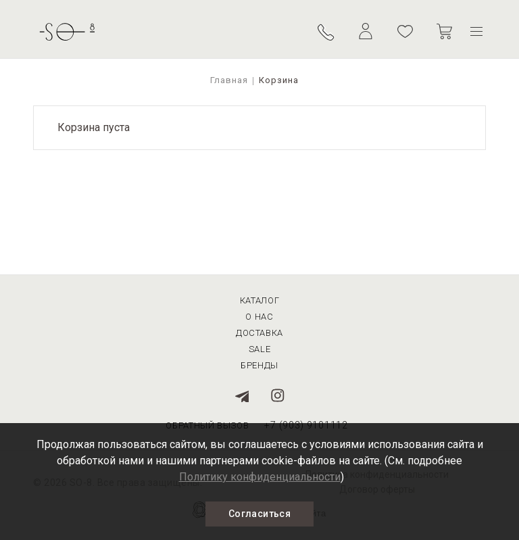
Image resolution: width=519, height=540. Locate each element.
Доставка (259, 333)
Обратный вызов (327, 31)
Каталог (260, 300)
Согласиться (259, 513)
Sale (260, 349)
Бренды (259, 365)
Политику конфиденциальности (260, 476)
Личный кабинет (365, 31)
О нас (259, 317)
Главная (229, 80)
